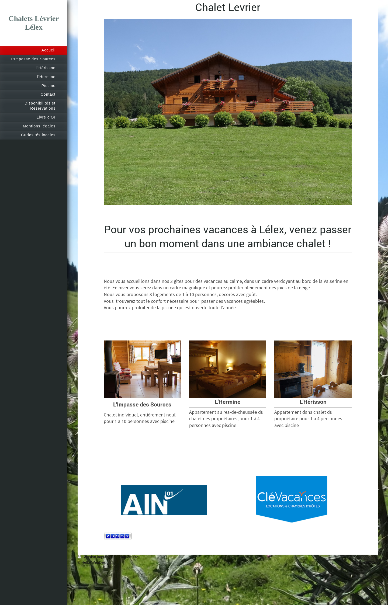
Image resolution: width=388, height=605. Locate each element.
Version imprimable (97, 557)
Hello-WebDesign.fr (97, 562)
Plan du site (128, 557)
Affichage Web (365, 562)
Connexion (369, 557)
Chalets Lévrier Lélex (33, 22)
